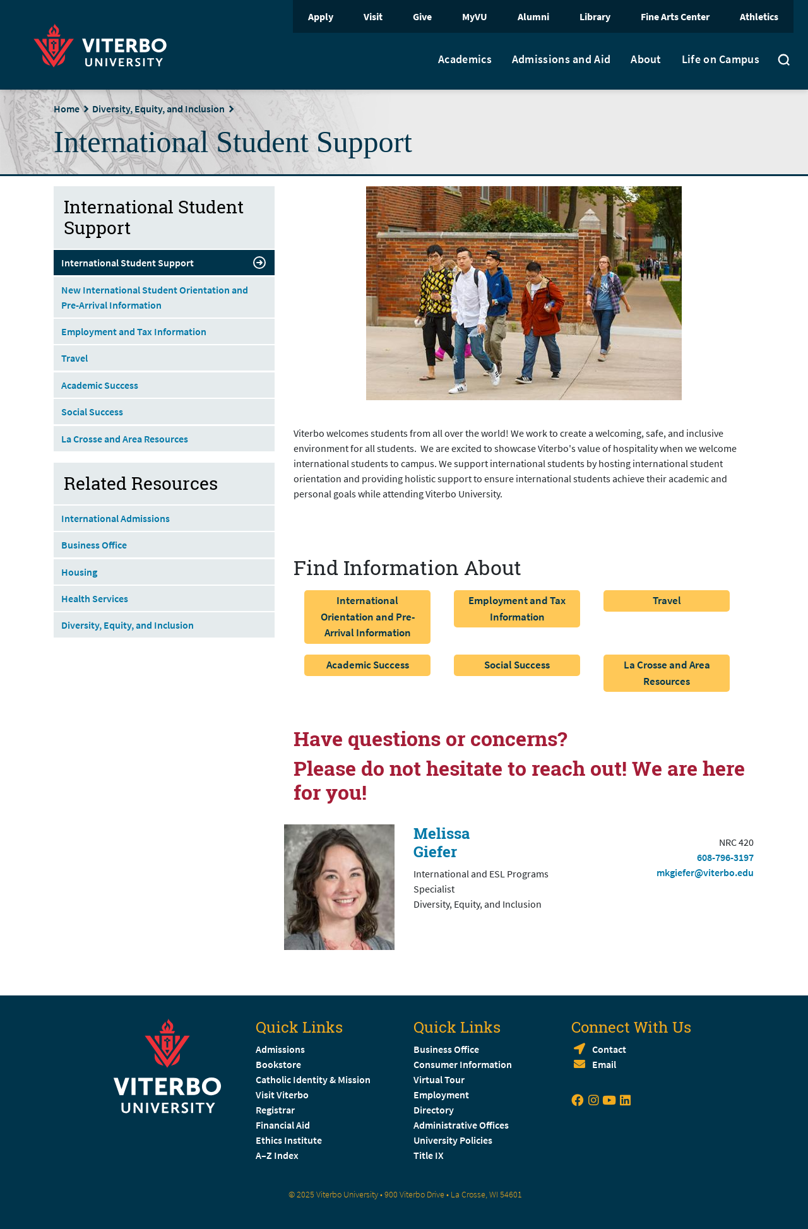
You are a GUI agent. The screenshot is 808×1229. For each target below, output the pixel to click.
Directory (434, 1109)
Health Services (94, 598)
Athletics (759, 16)
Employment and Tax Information (517, 608)
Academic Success (367, 665)
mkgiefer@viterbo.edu (705, 872)
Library (594, 16)
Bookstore (278, 1064)
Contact (609, 1049)
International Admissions (115, 518)
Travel (667, 600)
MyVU (474, 16)
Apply (320, 16)
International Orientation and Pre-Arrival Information (368, 616)
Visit (373, 16)
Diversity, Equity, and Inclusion (158, 108)
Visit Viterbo (282, 1094)
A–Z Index (277, 1155)
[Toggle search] (784, 61)
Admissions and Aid (561, 59)
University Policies (452, 1140)
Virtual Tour (439, 1079)
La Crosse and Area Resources (667, 673)
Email (604, 1064)
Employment (441, 1094)
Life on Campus (720, 59)
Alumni (533, 16)
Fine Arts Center (675, 16)
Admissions (280, 1049)
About (646, 59)
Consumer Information (462, 1064)
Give (422, 16)
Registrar (275, 1109)
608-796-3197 (725, 857)
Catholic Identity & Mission (313, 1079)
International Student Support (164, 262)
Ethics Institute (289, 1140)
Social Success (517, 665)
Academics (465, 59)
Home (67, 108)
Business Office (94, 544)
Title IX (428, 1155)
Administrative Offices (461, 1125)
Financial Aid (283, 1125)
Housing (79, 572)
